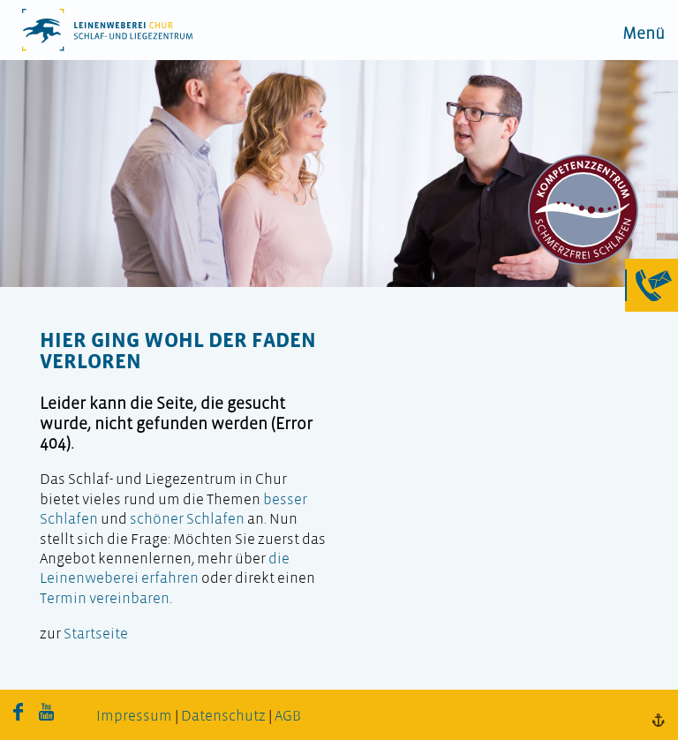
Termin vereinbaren (105, 599)
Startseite (96, 634)
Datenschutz (223, 716)
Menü (643, 34)
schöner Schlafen (187, 519)
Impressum (134, 716)
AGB (288, 716)
